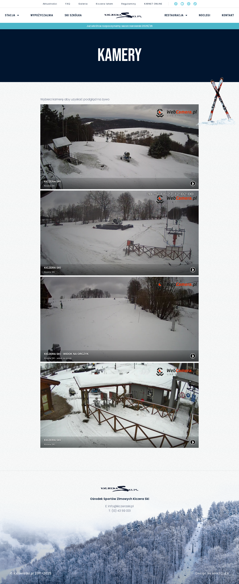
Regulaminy (128, 3)
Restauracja (176, 15)
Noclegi (204, 15)
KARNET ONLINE (153, 3)
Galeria (83, 3)
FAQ (67, 3)
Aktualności (50, 3)
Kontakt (228, 15)
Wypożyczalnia (42, 15)
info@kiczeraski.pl (121, 506)
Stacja (12, 15)
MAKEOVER (220, 573)
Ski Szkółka (73, 15)
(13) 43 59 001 (121, 511)
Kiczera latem (104, 3)
